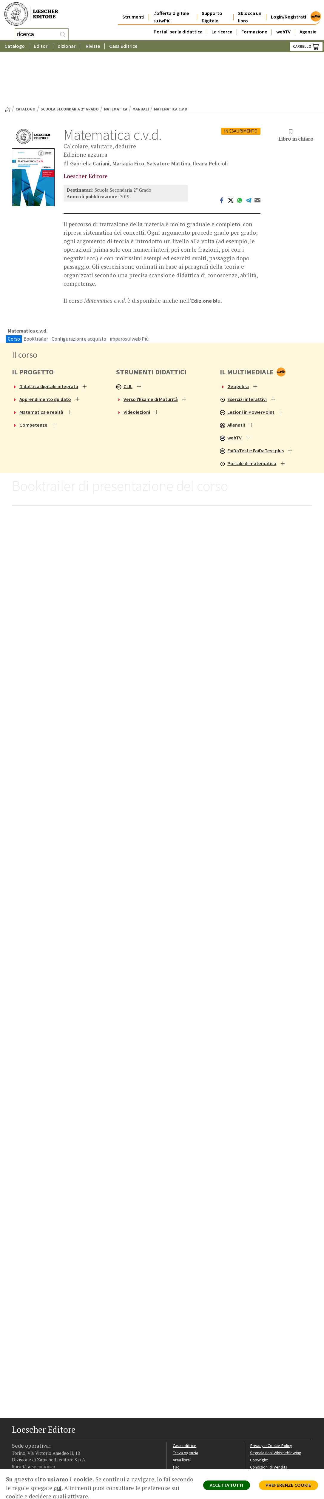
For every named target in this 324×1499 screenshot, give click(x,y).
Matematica (115, 57)
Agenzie (308, 27)
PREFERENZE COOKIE (287, 1486)
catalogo (26, 57)
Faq (176, 1419)
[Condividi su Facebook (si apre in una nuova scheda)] (222, 148)
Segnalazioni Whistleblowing (277, 1405)
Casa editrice (185, 1398)
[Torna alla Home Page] (7, 58)
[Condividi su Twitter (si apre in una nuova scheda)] (231, 148)
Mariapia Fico (129, 112)
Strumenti (133, 12)
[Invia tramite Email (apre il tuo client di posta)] (257, 148)
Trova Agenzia (186, 1405)
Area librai (182, 1412)
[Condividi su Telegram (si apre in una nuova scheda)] (249, 148)
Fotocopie (260, 1426)
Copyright (259, 1412)
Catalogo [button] (14, 46)
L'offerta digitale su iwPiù (171, 12)
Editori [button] (41, 46)
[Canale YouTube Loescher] (48, 1454)
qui (80, 1488)
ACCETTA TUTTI (222, 1486)
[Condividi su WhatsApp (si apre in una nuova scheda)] (240, 148)
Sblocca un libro (249, 12)
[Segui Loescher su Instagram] (27, 1454)
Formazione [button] (254, 27)
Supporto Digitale (212, 12)
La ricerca (222, 27)
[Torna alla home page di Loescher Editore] (31, 14)
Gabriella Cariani (90, 112)
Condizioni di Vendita (270, 1419)
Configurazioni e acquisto (79, 288)
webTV (283, 27)
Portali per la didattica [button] (178, 27)
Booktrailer (36, 288)
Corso (14, 288)
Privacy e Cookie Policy (272, 1398)
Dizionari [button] (67, 46)
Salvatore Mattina (171, 112)
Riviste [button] (93, 46)
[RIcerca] (63, 34)
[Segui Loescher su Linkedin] (38, 1454)
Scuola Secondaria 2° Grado (70, 57)
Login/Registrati (288, 12)
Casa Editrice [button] (123, 46)
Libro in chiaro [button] (295, 84)
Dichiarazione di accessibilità (277, 1433)
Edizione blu (206, 249)
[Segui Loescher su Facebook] (17, 1454)
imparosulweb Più (129, 288)
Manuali (140, 57)
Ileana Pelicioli (215, 112)
